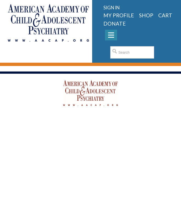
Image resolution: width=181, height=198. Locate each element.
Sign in (111, 7)
